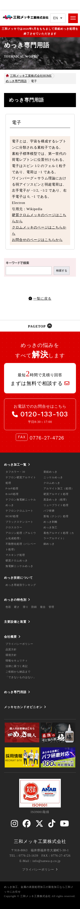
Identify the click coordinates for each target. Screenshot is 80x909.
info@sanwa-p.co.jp (46, 861)
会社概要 (10, 636)
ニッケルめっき (53, 477)
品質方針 (11, 649)
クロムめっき (52, 482)
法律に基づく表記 (17, 666)
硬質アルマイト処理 (56, 494)
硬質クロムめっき (17, 560)
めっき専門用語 (15, 692)
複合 (43, 606)
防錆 (34, 606)
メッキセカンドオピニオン (23, 707)
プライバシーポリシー (19, 643)
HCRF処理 (12, 516)
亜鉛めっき (50, 471)
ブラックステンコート (19, 521)
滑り (25, 606)
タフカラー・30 (15, 471)
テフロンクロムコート (19, 510)
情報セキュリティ (17, 660)
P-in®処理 (12, 488)
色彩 (8, 606)
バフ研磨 (49, 510)
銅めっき (49, 543)
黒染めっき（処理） (56, 499)
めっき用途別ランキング (21, 584)
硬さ (17, 606)
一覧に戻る (42, 298)
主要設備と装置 (15, 621)
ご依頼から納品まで (18, 671)
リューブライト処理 (56, 505)
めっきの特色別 (15, 599)
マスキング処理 (15, 554)
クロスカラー (14, 527)
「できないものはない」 (21, 677)
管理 (51, 606)
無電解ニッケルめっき (19, 566)
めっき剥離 (50, 521)
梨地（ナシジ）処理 (56, 516)
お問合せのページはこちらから (37, 240)
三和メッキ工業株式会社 (40, 841)
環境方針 (11, 655)
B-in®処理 (12, 494)
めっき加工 (50, 527)
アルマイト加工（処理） (59, 488)
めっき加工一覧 (15, 464)
